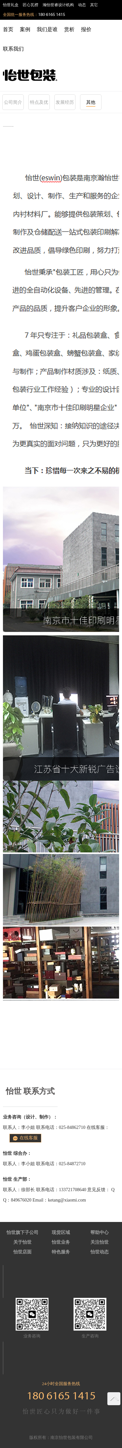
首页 (8, 29)
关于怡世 (22, 1242)
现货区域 (61, 1232)
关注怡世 (99, 1242)
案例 (25, 29)
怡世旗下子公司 (22, 1232)
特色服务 (61, 1252)
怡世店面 (22, 1252)
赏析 (69, 29)
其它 (94, 5)
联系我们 (13, 49)
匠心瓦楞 (30, 5)
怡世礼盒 (11, 5)
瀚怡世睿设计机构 (58, 5)
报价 (86, 29)
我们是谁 (47, 29)
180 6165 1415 (51, 14)
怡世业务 (61, 1242)
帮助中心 (99, 1232)
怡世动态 (99, 1252)
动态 (82, 5)
